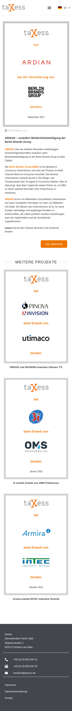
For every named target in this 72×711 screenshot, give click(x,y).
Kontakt (9, 698)
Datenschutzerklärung (16, 691)
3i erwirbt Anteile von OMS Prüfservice (36, 483)
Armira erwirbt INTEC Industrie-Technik (36, 599)
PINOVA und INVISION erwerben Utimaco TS (36, 367)
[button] (49, 8)
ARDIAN (9, 149)
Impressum (10, 685)
